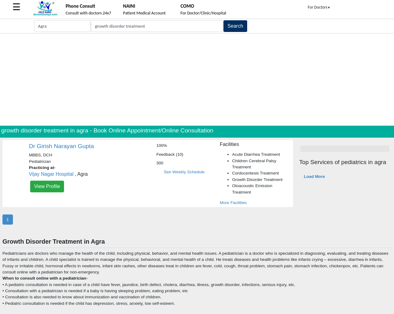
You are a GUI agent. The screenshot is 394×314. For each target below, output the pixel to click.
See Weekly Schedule (184, 172)
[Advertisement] (197, 80)
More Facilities (233, 202)
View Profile (47, 186)
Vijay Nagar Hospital (51, 174)
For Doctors (319, 7)
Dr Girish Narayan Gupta (61, 146)
